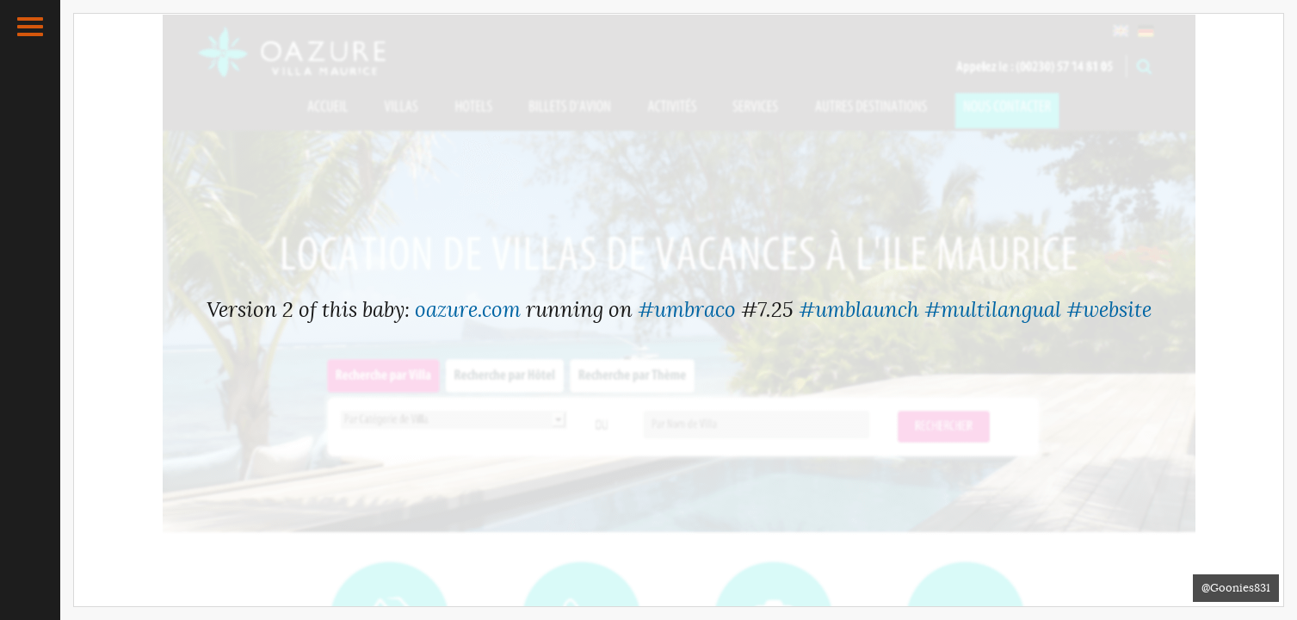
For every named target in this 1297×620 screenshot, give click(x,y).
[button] (30, 26)
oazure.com (468, 310)
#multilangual (992, 310)
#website (1109, 310)
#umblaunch (859, 310)
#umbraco (687, 310)
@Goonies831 (1235, 587)
